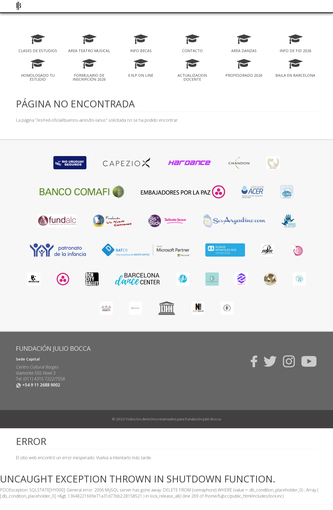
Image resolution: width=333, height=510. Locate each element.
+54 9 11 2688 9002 (38, 385)
